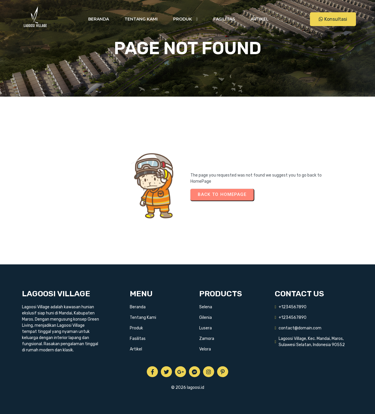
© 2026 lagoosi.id (187, 387)
